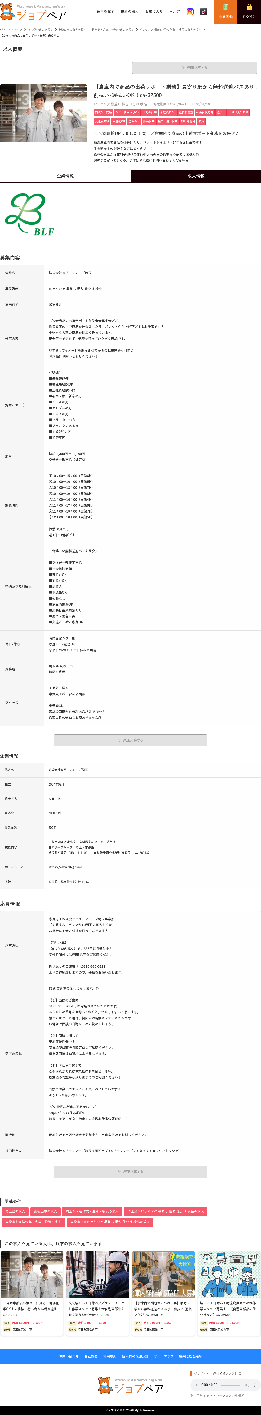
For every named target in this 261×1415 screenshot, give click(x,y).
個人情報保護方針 (135, 1356)
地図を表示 (57, 672)
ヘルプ (174, 12)
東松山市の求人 (45, 1211)
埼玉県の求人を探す (40, 30)
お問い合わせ (69, 1356)
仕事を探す (105, 12)
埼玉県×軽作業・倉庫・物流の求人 (92, 1211)
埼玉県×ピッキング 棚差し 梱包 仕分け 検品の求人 (165, 1211)
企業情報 (65, 176)
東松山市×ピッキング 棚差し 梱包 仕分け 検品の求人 (110, 1222)
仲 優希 (239, 1395)
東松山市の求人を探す (72, 30)
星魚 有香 (203, 1395)
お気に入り (154, 12)
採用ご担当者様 (190, 1356)
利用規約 (109, 1356)
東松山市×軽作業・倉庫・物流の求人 (33, 1222)
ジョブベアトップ (11, 30)
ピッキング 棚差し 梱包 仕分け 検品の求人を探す (170, 30)
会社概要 (91, 1356)
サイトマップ (164, 1356)
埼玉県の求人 (15, 1211)
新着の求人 (130, 12)
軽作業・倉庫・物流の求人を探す (113, 30)
